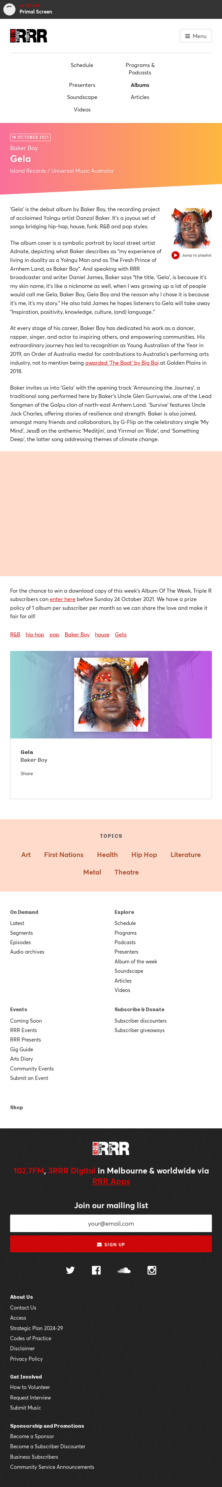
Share (27, 773)
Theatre (127, 872)
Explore (124, 912)
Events (18, 1009)
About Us (21, 1297)
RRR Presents (25, 1039)
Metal (92, 872)
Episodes (20, 942)
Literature (185, 854)
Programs (126, 932)
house (102, 634)
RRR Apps (111, 1181)
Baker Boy (77, 634)
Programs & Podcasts (140, 68)
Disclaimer (22, 1348)
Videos (82, 109)
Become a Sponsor (32, 1436)
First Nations (64, 854)
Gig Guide (21, 1049)
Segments (21, 932)
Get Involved (26, 1377)
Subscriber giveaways (140, 1030)
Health (107, 854)
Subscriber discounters (141, 1020)
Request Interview (30, 1397)
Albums (140, 84)
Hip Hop (144, 854)
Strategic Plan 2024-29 (36, 1328)
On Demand (24, 912)
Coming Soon (26, 1020)
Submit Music (25, 1407)
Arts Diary (21, 1058)
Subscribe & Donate (139, 1009)
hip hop (35, 634)
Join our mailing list (111, 1205)
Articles (140, 96)
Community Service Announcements (52, 1466)
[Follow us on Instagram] (152, 1271)
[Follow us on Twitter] (70, 1271)
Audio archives (27, 951)
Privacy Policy (26, 1358)
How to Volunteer (30, 1387)
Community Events (32, 1068)
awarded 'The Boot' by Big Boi (122, 362)
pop (54, 634)
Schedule (82, 64)
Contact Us (23, 1307)
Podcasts (125, 942)
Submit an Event (29, 1078)
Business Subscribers (34, 1456)
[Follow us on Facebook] (96, 1271)
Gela (121, 634)
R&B (15, 634)
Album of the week (136, 961)
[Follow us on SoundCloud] (124, 1271)
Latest (17, 923)
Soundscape (82, 96)
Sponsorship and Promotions (47, 1426)
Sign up (111, 1245)
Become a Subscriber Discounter (47, 1446)
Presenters (82, 84)
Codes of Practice (30, 1338)
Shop (16, 1107)
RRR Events (23, 1030)
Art (26, 854)
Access (18, 1317)
